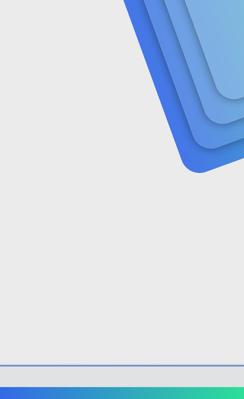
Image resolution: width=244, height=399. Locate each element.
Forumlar (97, 9)
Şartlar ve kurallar (155, 393)
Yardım (207, 393)
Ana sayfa (225, 393)
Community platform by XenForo (122, 379)
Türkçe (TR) (15, 393)
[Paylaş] (230, 117)
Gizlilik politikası (185, 393)
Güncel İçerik (131, 9)
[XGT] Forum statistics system (122, 382)
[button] (112, 9)
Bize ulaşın (128, 393)
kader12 (11, 107)
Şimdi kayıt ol (220, 39)
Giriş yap (187, 39)
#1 (236, 117)
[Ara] (179, 9)
